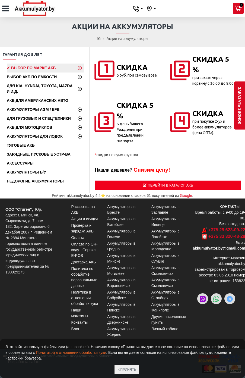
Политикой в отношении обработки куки (71, 352)
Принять (128, 369)
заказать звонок (239, 105)
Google (186, 195)
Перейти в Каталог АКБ (170, 185)
